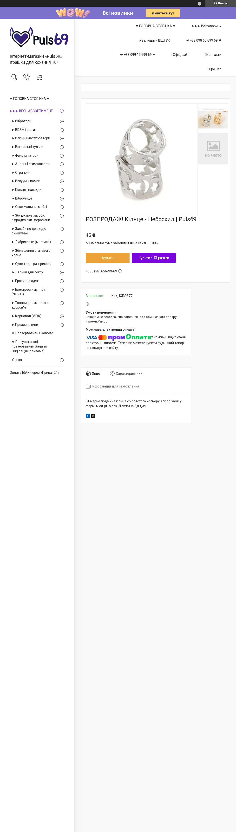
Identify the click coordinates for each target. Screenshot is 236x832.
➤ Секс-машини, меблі (29, 207)
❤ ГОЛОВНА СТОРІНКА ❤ (30, 99)
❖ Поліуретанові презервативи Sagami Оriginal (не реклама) (29, 346)
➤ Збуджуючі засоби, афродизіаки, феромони (31, 217)
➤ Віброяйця (22, 198)
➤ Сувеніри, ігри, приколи (32, 264)
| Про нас (214, 69)
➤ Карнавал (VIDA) (26, 316)
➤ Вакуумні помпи (26, 181)
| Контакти (213, 55)
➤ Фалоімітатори (25, 155)
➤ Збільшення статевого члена (31, 253)
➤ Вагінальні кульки (27, 147)
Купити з (154, 258)
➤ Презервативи (25, 325)
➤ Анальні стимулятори (30, 164)
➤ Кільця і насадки (26, 190)
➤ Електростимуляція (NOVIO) (29, 292)
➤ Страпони (21, 172)
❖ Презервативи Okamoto (32, 333)
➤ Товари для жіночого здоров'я (30, 305)
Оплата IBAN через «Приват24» (34, 372)
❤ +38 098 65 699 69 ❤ (203, 40)
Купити (107, 258)
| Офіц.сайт (180, 55)
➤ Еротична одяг (25, 281)
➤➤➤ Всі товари (205, 26)
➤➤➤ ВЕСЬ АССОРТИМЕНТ (31, 111)
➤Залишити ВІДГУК (154, 40)
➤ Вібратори (21, 121)
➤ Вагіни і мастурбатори (31, 138)
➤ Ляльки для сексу (27, 272)
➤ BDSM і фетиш (25, 130)
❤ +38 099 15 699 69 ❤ (137, 55)
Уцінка (17, 360)
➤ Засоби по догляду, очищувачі (29, 231)
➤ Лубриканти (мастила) (31, 242)
